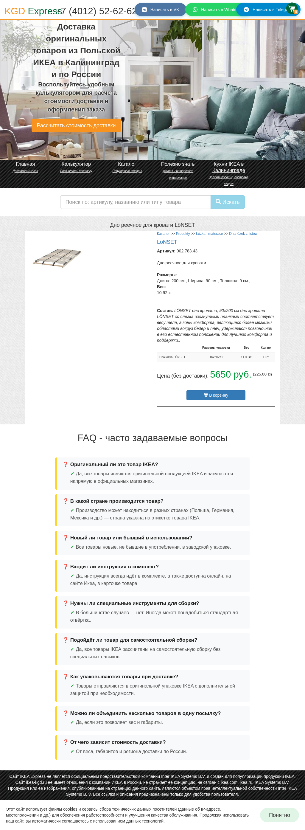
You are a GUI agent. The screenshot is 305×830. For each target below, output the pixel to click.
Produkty (183, 234)
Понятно (279, 815)
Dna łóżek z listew (243, 234)
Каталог (163, 234)
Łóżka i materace (209, 234)
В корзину (216, 395)
